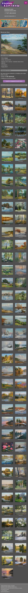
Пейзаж (6, 58)
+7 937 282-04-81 (9, 76)
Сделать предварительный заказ (14, 81)
